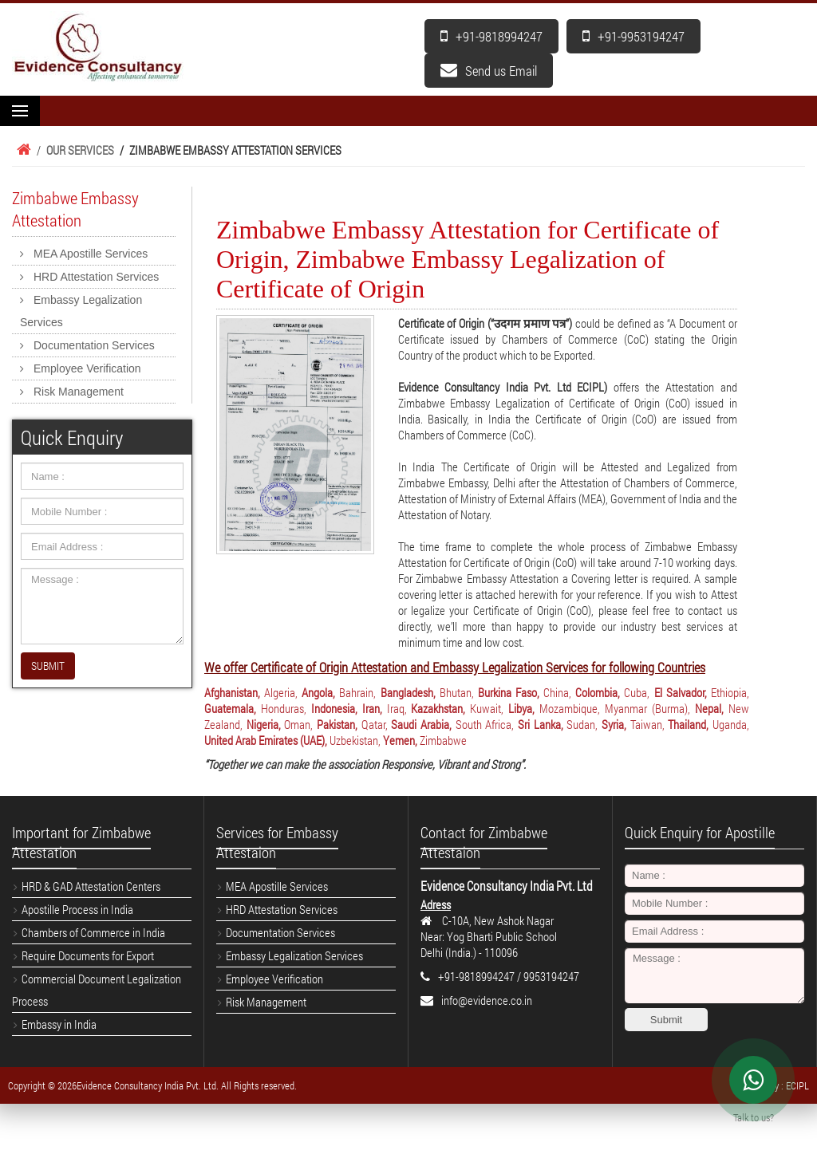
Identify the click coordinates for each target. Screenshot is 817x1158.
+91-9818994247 (491, 36)
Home (21, 150)
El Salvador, (680, 692)
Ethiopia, (730, 692)
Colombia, (597, 692)
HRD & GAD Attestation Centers (91, 886)
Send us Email (488, 70)
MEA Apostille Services (91, 253)
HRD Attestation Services (96, 276)
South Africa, (485, 724)
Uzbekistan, (355, 740)
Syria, (614, 724)
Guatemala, (230, 708)
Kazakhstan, (438, 708)
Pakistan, (337, 724)
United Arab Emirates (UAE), (265, 740)
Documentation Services (94, 345)
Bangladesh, (408, 692)
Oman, (298, 724)
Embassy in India (59, 1024)
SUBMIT (48, 665)
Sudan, (582, 724)
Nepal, (709, 708)
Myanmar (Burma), (647, 708)
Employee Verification (87, 368)
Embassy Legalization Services (81, 311)
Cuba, (636, 692)
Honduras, (283, 708)
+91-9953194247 (633, 36)
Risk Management (79, 391)
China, (557, 692)
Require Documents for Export (88, 955)
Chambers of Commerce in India (93, 932)
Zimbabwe (443, 740)
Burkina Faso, (508, 692)
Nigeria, (264, 724)
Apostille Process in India (77, 909)
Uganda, (730, 724)
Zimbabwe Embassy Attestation (75, 209)
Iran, (372, 708)
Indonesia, (334, 708)
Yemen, (400, 740)
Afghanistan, (232, 692)
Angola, (318, 692)
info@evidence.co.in (486, 1000)
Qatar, (374, 724)
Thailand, (688, 724)
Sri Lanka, (540, 724)
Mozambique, (569, 708)
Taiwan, (647, 724)
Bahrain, (357, 692)
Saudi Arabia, (421, 724)
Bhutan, (457, 692)
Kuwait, (486, 708)
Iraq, (397, 708)
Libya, (521, 708)
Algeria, (281, 692)
